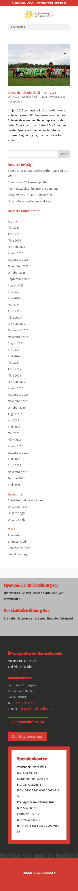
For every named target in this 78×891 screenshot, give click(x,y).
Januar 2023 (15, 446)
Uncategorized (17, 506)
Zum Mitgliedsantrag (27, 736)
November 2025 (18, 266)
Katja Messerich (22, 96)
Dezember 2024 (18, 330)
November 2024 (18, 337)
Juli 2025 (13, 292)
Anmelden (14, 535)
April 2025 (14, 311)
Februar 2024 (16, 382)
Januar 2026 (15, 253)
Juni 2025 (14, 298)
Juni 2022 (14, 459)
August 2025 (15, 285)
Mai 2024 (14, 362)
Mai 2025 (13, 305)
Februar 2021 (16, 478)
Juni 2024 (14, 356)
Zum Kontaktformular (28, 722)
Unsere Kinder (17, 519)
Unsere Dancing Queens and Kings (30, 201)
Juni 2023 (14, 427)
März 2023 (14, 440)
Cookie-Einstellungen (39, 873)
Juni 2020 (14, 485)
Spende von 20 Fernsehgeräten (28, 182)
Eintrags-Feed (17, 541)
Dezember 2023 (18, 394)
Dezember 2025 (18, 259)
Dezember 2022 (18, 452)
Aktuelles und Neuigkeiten (25, 500)
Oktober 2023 (16, 407)
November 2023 (18, 401)
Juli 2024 (13, 350)
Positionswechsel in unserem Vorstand (33, 188)
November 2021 (18, 472)
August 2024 (16, 343)
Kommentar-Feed (19, 548)
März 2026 (14, 240)
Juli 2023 (13, 420)
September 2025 (19, 279)
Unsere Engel (16, 513)
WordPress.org (17, 554)
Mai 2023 (13, 433)
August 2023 (15, 414)
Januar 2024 (15, 388)
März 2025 (14, 317)
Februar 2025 (16, 324)
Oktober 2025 (16, 272)
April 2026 (14, 234)
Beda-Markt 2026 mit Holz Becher (30, 195)
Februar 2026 (16, 247)
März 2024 (14, 375)
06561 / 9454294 (24, 703)
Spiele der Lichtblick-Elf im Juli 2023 (32, 92)
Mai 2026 (14, 227)
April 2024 (14, 369)
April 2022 (14, 465)
